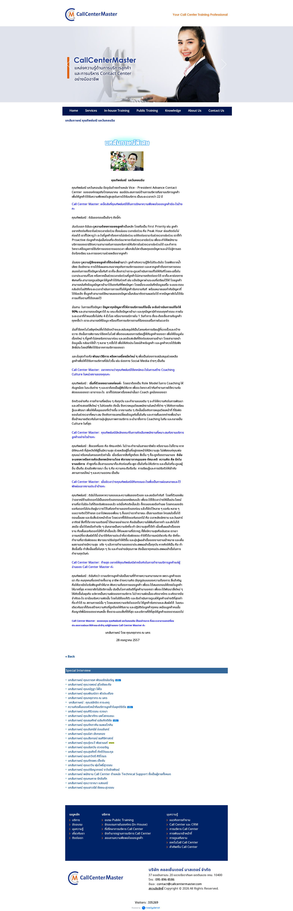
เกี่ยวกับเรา (78, 833)
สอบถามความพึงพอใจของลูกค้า (124, 838)
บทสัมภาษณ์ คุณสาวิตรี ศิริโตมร (87, 756)
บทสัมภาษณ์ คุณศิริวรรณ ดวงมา (87, 711)
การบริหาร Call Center (183, 829)
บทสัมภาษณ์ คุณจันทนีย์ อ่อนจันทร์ (88, 729)
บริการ (76, 820)
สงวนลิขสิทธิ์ (156, 888)
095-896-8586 (164, 879)
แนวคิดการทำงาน (179, 820)
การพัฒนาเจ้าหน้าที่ (180, 833)
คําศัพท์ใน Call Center (183, 847)
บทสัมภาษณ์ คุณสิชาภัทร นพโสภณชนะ (91, 716)
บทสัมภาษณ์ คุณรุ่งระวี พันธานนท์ (88, 743)
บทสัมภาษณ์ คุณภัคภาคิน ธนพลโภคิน (91, 725)
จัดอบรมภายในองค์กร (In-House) (126, 824)
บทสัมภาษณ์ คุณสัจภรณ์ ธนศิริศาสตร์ (90, 738)
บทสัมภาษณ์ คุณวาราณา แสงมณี (88, 783)
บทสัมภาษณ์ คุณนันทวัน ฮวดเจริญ (88, 747)
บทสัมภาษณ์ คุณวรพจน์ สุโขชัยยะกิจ (89, 684)
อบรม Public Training (119, 820)
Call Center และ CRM (183, 824)
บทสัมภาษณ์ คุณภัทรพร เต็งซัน (86, 761)
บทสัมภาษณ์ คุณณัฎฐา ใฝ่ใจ (85, 689)
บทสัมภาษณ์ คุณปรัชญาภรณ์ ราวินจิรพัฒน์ (93, 769)
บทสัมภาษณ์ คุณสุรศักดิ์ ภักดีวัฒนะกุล (90, 752)
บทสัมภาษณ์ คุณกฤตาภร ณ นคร (87, 698)
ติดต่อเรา (77, 838)
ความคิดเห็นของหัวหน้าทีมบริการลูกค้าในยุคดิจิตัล (97, 707)
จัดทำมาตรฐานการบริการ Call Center (128, 833)
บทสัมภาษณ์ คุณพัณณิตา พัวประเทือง (90, 693)
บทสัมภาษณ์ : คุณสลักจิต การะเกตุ (89, 702)
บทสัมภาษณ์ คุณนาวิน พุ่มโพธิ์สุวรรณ (90, 765)
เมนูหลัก (74, 814)
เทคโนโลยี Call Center (183, 842)
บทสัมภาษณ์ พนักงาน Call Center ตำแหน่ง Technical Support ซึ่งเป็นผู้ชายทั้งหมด (119, 774)
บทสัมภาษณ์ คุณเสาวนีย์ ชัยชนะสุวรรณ (91, 787)
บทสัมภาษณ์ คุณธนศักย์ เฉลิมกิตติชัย (90, 720)
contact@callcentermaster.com (179, 884)
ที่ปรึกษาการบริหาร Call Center (124, 829)
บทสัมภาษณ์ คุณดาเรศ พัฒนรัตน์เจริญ (91, 680)
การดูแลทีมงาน (178, 838)
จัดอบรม (77, 824)
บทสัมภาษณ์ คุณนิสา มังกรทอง (86, 734)
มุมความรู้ (77, 829)
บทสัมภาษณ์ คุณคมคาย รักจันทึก (87, 778)
